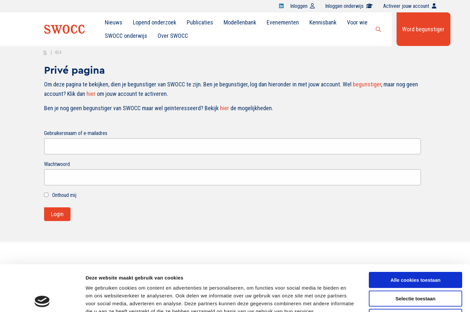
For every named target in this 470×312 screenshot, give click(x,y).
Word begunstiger (423, 29)
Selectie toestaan (416, 252)
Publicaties (200, 22)
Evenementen (283, 22)
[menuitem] (114, 22)
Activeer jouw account (409, 6)
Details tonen (352, 299)
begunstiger (367, 84)
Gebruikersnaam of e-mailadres (75, 133)
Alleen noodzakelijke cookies (415, 271)
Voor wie (357, 22)
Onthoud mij (60, 195)
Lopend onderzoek (154, 22)
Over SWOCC (173, 35)
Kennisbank (323, 22)
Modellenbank (240, 22)
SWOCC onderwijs (126, 35)
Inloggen (302, 6)
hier (91, 93)
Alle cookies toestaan (415, 234)
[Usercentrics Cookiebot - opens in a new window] (42, 299)
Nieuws (113, 22)
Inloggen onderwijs (349, 6)
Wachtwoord (57, 164)
